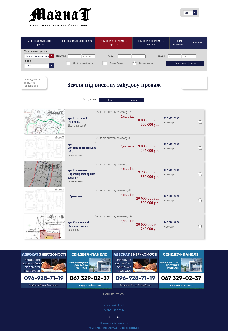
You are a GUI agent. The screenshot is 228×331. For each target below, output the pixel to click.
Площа (133, 100)
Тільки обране (146, 63)
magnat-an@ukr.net (114, 305)
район (40, 65)
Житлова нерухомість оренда (76, 41)
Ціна (110, 100)
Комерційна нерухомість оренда (151, 42)
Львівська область (83, 63)
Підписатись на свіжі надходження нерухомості (194, 82)
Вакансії (197, 42)
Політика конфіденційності (114, 323)
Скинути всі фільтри (185, 63)
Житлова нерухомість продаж (39, 42)
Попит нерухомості (178, 42)
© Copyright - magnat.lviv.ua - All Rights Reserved (114, 328)
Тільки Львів (116, 63)
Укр (191, 12)
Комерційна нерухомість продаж (114, 42)
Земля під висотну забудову (40, 55)
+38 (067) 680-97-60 (114, 310)
